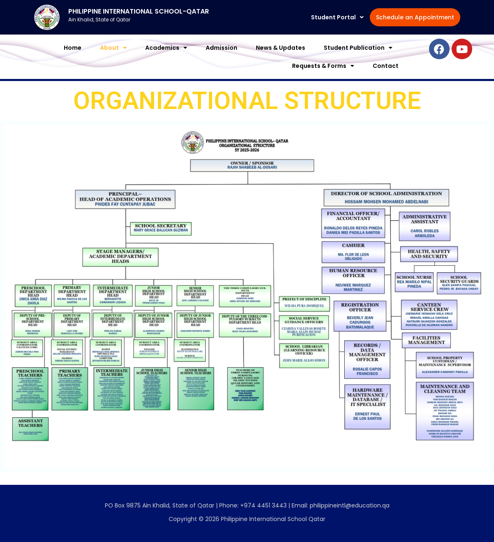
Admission (221, 57)
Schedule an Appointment (333, 31)
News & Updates (280, 57)
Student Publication (358, 57)
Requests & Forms (323, 76)
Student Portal (345, 13)
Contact (386, 76)
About (113, 57)
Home (72, 57)
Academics (166, 57)
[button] (345, 13)
